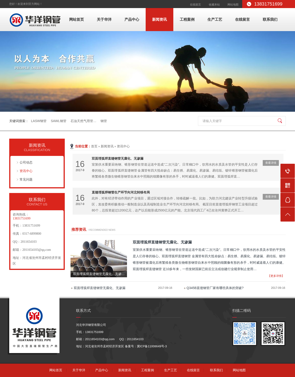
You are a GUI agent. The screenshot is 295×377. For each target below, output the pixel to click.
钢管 (103, 121)
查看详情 (270, 162)
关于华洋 (104, 19)
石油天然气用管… (83, 121)
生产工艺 (214, 19)
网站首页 (76, 19)
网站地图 (233, 4)
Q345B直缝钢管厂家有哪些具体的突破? (215, 288)
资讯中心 (26, 171)
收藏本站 (214, 4)
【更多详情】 (276, 276)
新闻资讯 (159, 19)
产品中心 (131, 19)
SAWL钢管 (58, 121)
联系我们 (270, 19)
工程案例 (187, 19)
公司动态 (26, 162)
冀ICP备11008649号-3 (152, 346)
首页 (94, 146)
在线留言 (195, 4)
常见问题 (26, 179)
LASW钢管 (39, 121)
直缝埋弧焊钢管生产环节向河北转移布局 (121, 192)
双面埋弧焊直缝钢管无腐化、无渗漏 (117, 158)
